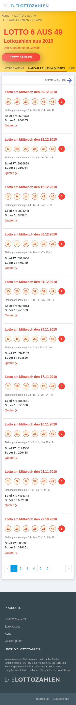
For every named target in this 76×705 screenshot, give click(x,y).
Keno (8, 634)
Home (5, 16)
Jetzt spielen (21, 57)
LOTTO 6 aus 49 (25, 16)
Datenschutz (61, 699)
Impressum (42, 699)
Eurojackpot (12, 627)
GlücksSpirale (13, 641)
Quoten (11, 125)
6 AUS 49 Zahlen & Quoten (46, 68)
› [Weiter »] (68, 568)
